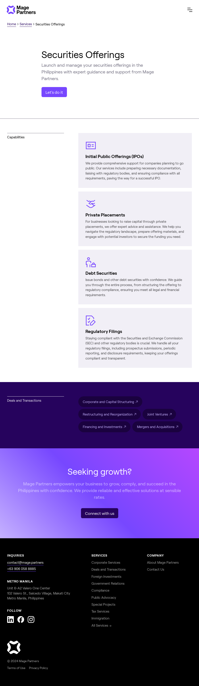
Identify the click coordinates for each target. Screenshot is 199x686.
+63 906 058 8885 (21, 569)
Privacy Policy (38, 668)
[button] (189, 10)
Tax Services (100, 611)
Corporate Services (105, 562)
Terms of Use (16, 668)
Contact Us (155, 569)
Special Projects (103, 604)
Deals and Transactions (108, 569)
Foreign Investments (106, 576)
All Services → (101, 625)
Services (26, 24)
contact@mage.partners (25, 562)
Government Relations (107, 583)
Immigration (100, 618)
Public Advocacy (103, 597)
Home (11, 24)
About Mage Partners (163, 562)
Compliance (100, 590)
